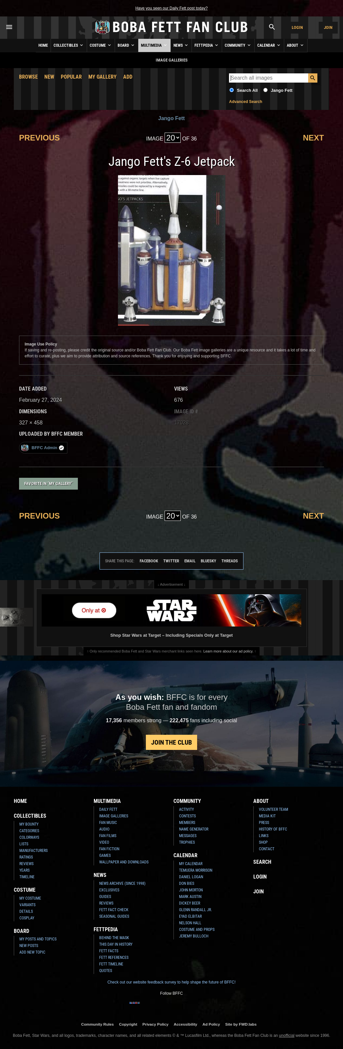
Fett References (113, 957)
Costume (101, 45)
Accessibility (185, 1024)
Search (262, 862)
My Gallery (102, 77)
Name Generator (193, 829)
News (181, 45)
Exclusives (109, 890)
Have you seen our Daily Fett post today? (171, 8)
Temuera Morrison (195, 870)
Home (43, 45)
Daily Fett (108, 809)
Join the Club (171, 742)
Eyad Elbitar (190, 916)
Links (263, 835)
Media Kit (267, 816)
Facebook (149, 560)
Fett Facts (108, 951)
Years (24, 870)
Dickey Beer (189, 903)
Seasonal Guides (114, 916)
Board (126, 45)
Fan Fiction (109, 849)
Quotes (105, 970)
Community (238, 45)
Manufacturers (33, 850)
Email (189, 560)
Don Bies (186, 883)
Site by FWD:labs (241, 1024)
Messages (187, 835)
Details (26, 911)
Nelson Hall (190, 923)
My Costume (30, 898)
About (296, 45)
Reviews (26, 863)
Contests (187, 816)
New (49, 77)
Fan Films (107, 835)
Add (127, 77)
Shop (263, 842)
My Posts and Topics (38, 939)
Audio (104, 829)
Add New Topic (32, 952)
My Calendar (190, 863)
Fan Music (108, 822)
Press (264, 822)
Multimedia (154, 45)
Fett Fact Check (113, 910)
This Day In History (115, 944)
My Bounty (28, 824)
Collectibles (69, 45)
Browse (28, 77)
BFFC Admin (42, 448)
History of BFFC (273, 829)
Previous (39, 137)
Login (297, 27)
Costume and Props (197, 929)
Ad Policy (211, 1024)
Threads (229, 560)
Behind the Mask (114, 937)
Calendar (269, 45)
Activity (186, 809)
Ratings (26, 857)
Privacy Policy (156, 1024)
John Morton (191, 890)
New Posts (28, 945)
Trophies (187, 842)
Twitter (171, 560)
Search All (247, 90)
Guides (105, 896)
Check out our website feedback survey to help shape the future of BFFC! (171, 982)
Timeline (26, 877)
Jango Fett (281, 90)
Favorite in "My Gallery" (48, 483)
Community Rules (97, 1024)
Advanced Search (245, 101)
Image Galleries (113, 816)
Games (105, 855)
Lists (23, 844)
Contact (266, 849)
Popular (71, 77)
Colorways (29, 837)
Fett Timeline (111, 964)
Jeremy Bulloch (193, 936)
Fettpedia (206, 45)
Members (187, 822)
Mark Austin (190, 896)
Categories (29, 831)
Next (313, 137)
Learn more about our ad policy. (228, 651)
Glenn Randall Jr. (195, 910)
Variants (27, 905)
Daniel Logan (191, 877)
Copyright (128, 1024)
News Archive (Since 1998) (122, 883)
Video (104, 842)
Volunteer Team (273, 809)
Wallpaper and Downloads (124, 862)
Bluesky (208, 560)
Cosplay (26, 918)
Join (328, 27)
